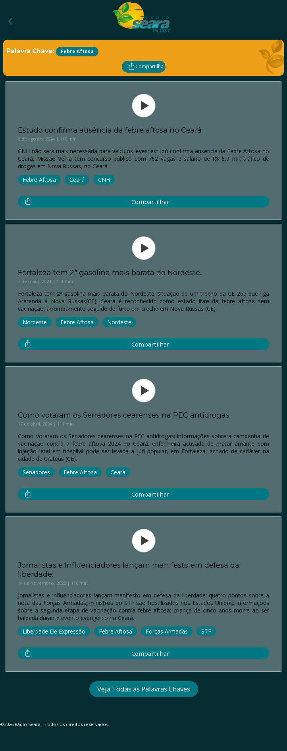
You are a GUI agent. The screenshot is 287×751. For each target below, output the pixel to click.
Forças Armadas (167, 631)
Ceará (77, 179)
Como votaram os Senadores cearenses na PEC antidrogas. (124, 415)
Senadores (36, 472)
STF (206, 631)
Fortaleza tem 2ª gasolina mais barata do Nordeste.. (110, 272)
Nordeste (35, 322)
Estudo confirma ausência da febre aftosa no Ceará (110, 130)
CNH (104, 179)
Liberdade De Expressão (54, 631)
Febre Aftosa (39, 179)
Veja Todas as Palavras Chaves (143, 688)
